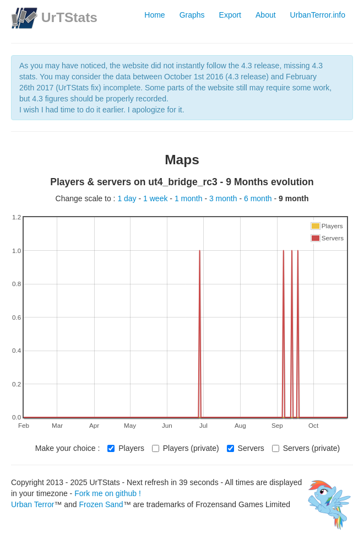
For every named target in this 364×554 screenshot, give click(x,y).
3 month (224, 198)
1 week (156, 198)
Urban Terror (32, 504)
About (266, 14)
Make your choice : (67, 448)
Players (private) (185, 448)
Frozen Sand (101, 504)
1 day (127, 198)
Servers (245, 448)
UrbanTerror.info (317, 14)
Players (125, 448)
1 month (189, 198)
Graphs (192, 14)
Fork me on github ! (107, 493)
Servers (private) (306, 448)
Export (230, 14)
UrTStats (69, 17)
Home (154, 14)
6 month (259, 198)
